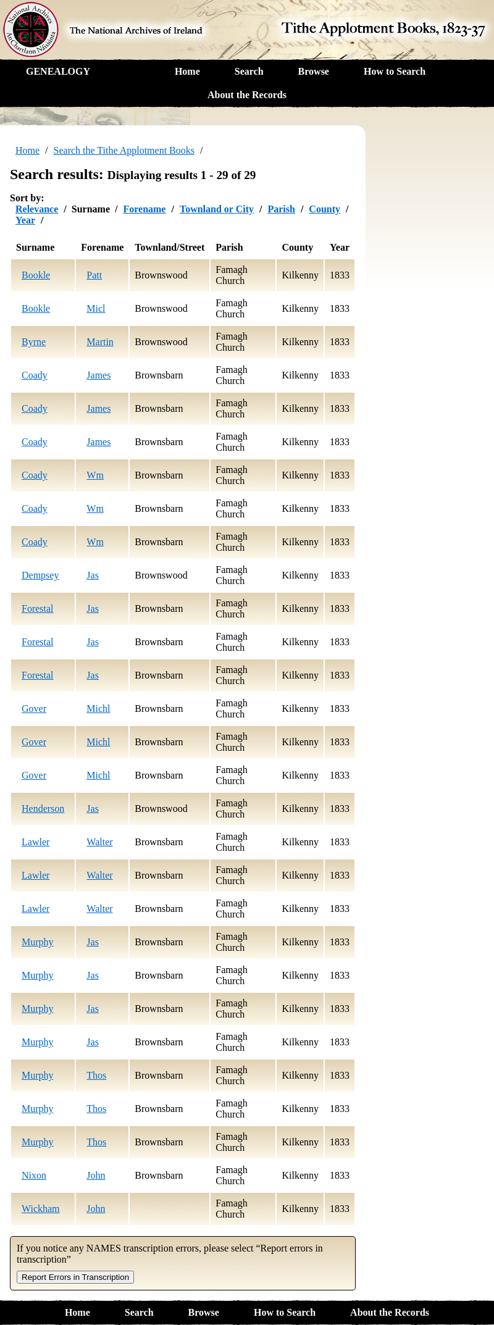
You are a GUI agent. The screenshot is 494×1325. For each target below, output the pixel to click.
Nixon (34, 1175)
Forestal (38, 608)
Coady (35, 375)
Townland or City (217, 209)
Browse (313, 71)
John (95, 1175)
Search (249, 71)
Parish (281, 209)
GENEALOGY (58, 71)
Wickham (41, 1208)
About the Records (247, 95)
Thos (96, 1075)
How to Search (394, 71)
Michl (98, 708)
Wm (95, 475)
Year (25, 220)
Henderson (43, 808)
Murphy (38, 942)
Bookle (36, 275)
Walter (99, 842)
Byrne (34, 341)
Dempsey (40, 575)
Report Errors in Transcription (75, 1277)
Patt (94, 275)
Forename (144, 209)
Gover (34, 708)
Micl (95, 308)
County (324, 209)
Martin (100, 341)
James (98, 375)
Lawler (35, 842)
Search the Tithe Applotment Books (124, 150)
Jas (92, 575)
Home (187, 71)
